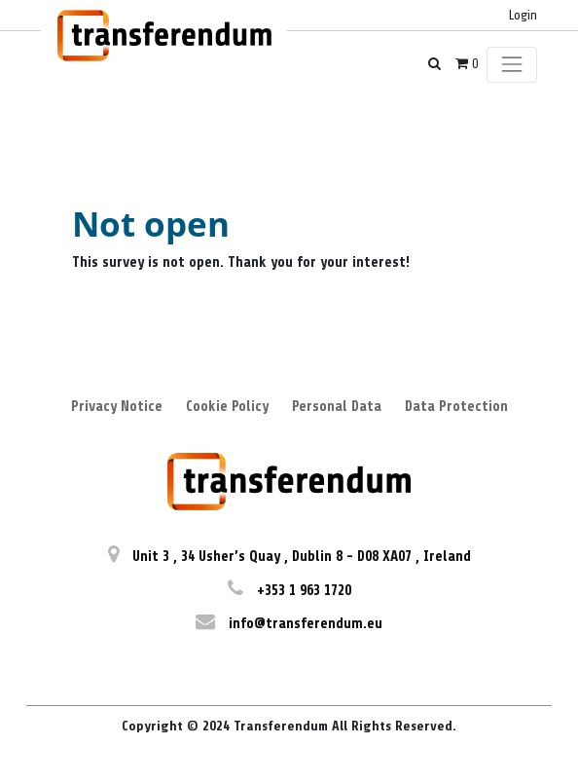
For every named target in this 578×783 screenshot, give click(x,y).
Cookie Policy (227, 406)
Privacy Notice (117, 406)
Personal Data (336, 406)
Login (523, 15)
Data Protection (456, 406)
